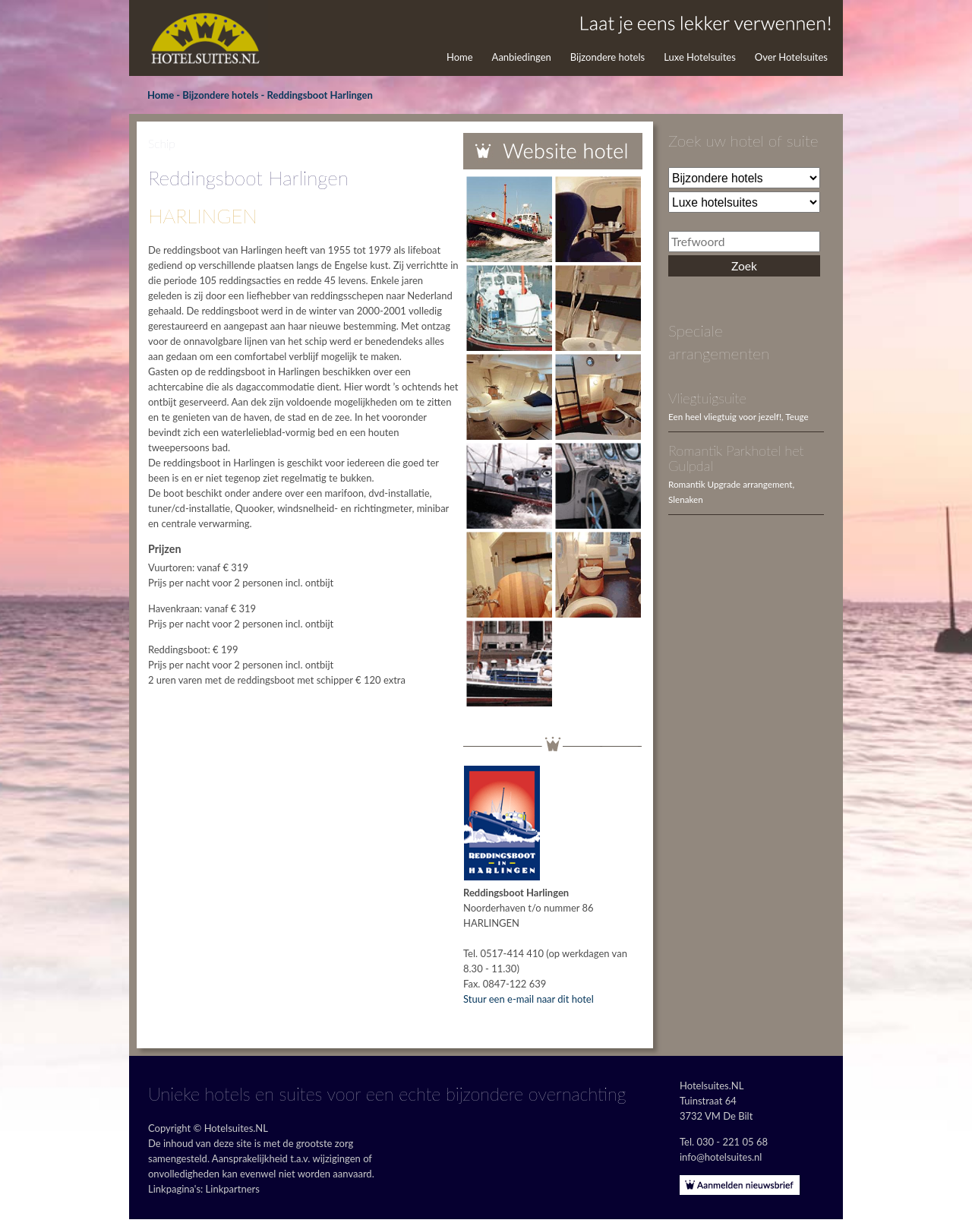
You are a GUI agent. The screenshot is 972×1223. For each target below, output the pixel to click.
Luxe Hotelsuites (700, 57)
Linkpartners (233, 1189)
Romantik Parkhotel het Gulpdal (736, 458)
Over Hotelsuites (791, 57)
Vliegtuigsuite (707, 398)
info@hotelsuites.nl (721, 1157)
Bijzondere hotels (607, 57)
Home (460, 57)
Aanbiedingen (521, 57)
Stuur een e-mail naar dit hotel (528, 999)
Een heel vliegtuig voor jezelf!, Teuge (738, 416)
